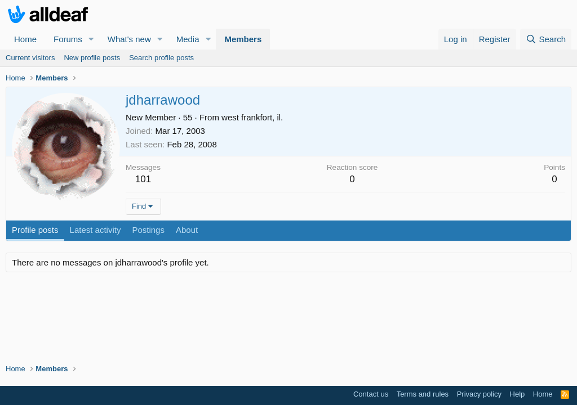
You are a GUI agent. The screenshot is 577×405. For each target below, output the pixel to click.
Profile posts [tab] (35, 230)
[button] (91, 39)
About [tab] (187, 230)
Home (25, 39)
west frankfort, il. (252, 117)
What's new (129, 39)
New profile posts (92, 57)
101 (143, 179)
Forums (68, 39)
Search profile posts (161, 57)
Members (242, 39)
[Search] (545, 39)
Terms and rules (423, 394)
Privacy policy (479, 394)
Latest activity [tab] (95, 230)
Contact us (370, 394)
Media (187, 39)
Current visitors (30, 57)
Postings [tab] (148, 230)
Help (517, 394)
